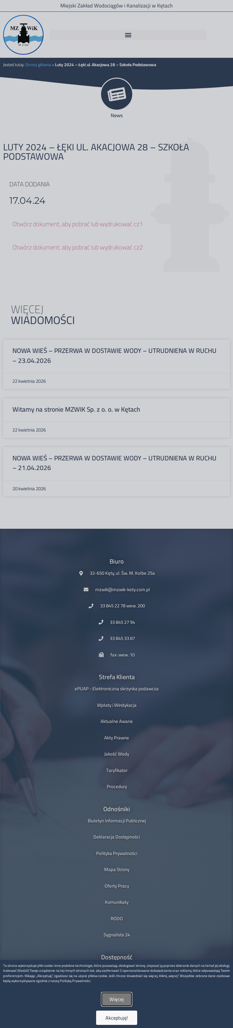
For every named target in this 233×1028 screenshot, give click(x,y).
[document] (116, 514)
